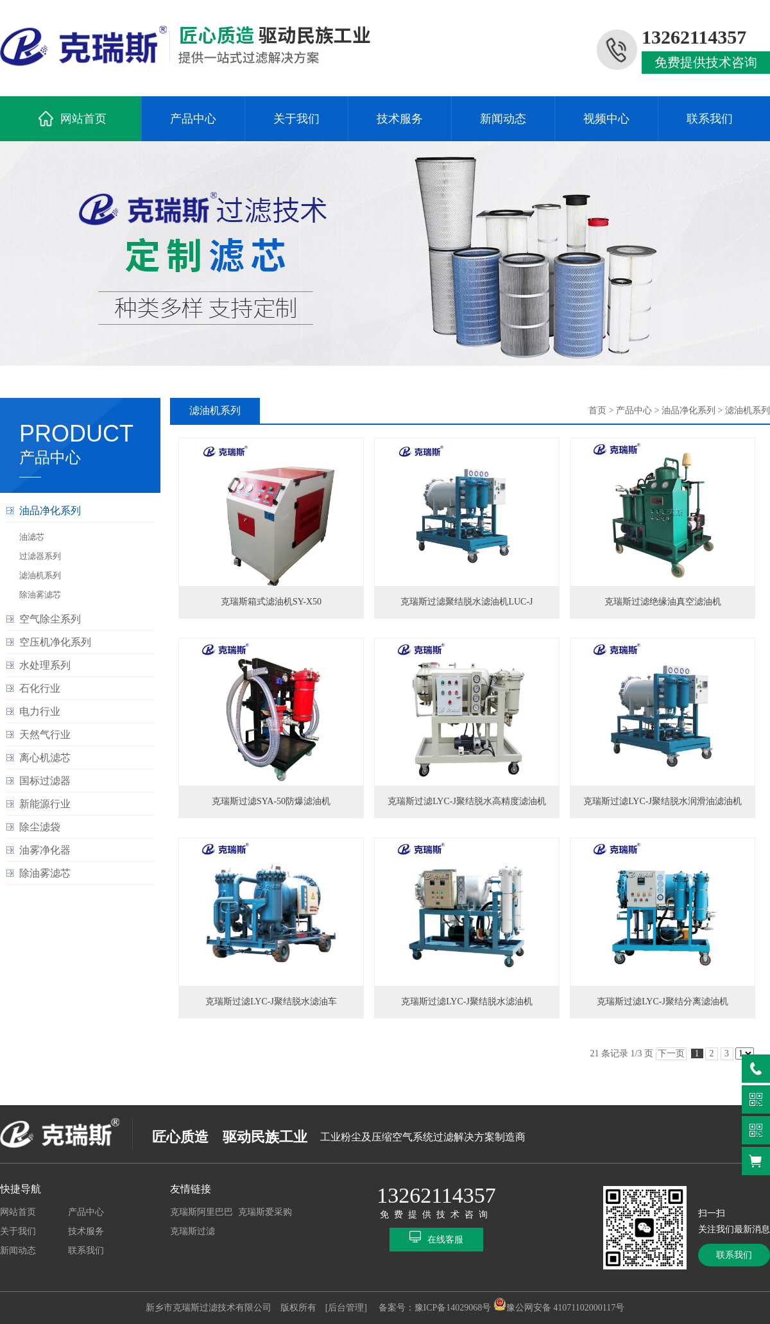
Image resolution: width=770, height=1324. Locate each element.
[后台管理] (346, 1307)
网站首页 (83, 118)
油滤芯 (31, 537)
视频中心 (606, 118)
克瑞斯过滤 (192, 1231)
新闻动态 (503, 118)
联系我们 (710, 118)
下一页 (671, 1053)
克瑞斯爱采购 (265, 1212)
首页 (597, 410)
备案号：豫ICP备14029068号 (435, 1307)
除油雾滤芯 (40, 594)
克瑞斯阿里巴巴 (201, 1212)
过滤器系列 (40, 556)
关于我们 (296, 118)
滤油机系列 (40, 575)
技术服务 (400, 118)
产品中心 (193, 118)
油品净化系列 (688, 410)
